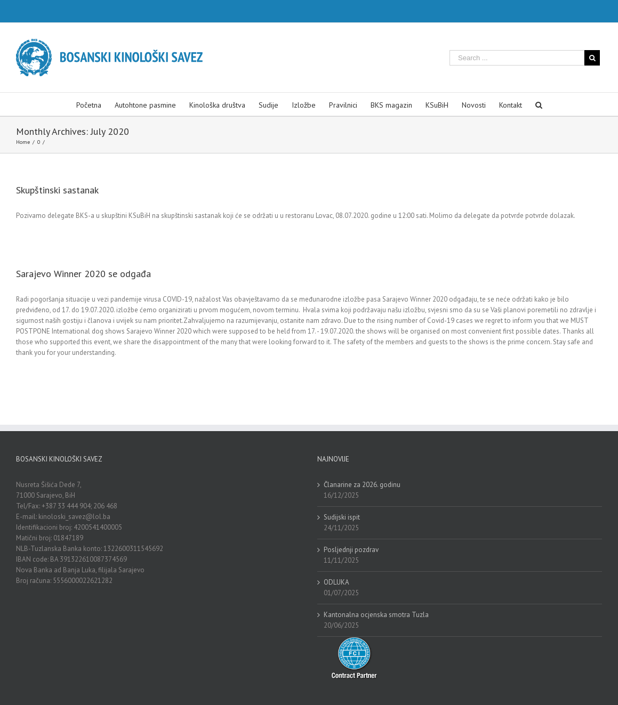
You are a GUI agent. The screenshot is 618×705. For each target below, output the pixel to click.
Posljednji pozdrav (351, 549)
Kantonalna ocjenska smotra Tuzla (376, 614)
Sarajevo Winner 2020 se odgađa (83, 274)
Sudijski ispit (342, 517)
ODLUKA (336, 582)
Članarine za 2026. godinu (362, 484)
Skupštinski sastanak (57, 190)
